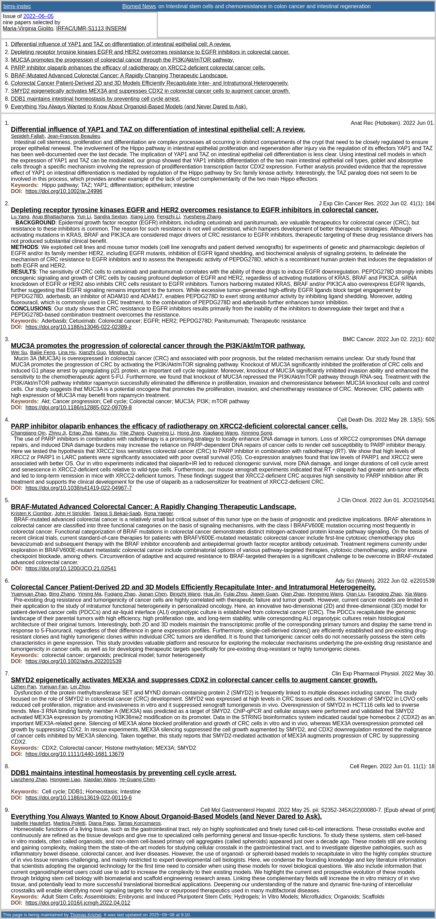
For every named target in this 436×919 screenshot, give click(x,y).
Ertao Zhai (80, 433)
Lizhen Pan (23, 686)
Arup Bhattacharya (53, 216)
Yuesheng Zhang (202, 216)
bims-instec (17, 6)
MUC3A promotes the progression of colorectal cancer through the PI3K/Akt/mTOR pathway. (122, 60)
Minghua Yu (122, 352)
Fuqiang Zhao (120, 594)
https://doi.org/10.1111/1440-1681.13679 (75, 754)
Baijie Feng (42, 352)
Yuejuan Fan (53, 686)
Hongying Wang (325, 594)
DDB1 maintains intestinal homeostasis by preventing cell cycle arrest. (95, 99)
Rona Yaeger (158, 513)
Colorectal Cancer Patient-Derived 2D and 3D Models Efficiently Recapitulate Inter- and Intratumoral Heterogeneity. (150, 83)
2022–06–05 (38, 16)
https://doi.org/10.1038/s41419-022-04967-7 (79, 488)
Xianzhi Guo (92, 352)
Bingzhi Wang (185, 594)
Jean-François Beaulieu (73, 136)
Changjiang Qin (28, 433)
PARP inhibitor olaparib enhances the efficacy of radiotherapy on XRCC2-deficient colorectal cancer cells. (138, 68)
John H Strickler (72, 513)
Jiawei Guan (264, 594)
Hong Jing (188, 433)
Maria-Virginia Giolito (28, 28)
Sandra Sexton (110, 216)
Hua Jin (212, 594)
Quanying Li (160, 433)
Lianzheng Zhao (29, 779)
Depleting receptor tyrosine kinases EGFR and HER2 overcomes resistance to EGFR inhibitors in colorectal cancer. (150, 52)
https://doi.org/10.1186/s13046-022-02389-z (78, 327)
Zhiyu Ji (57, 433)
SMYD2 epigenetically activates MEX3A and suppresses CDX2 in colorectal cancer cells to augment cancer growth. (150, 91)
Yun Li (84, 216)
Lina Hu (67, 352)
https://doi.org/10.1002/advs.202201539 (74, 661)
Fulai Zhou (236, 594)
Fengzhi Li (168, 216)
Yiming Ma (90, 594)
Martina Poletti (69, 823)
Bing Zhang (62, 594)
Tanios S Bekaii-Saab (117, 513)
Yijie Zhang (131, 433)
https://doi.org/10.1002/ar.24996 (64, 191)
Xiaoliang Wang (220, 433)
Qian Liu (355, 594)
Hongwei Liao (65, 779)
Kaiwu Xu (105, 433)
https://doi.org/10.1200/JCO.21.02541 (71, 568)
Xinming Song (256, 433)
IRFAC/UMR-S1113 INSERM (91, 28)
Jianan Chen (153, 594)
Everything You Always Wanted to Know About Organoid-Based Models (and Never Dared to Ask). (129, 107)
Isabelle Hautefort (30, 823)
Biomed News (139, 6)
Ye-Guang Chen (137, 779)
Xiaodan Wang (99, 779)
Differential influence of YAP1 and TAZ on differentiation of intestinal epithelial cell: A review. (121, 44)
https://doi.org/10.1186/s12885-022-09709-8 (79, 407)
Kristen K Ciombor (31, 513)
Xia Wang (415, 594)
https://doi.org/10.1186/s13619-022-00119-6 (79, 798)
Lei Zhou (80, 686)
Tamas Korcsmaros (139, 823)
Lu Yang (20, 216)
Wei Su (19, 352)
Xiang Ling (142, 216)
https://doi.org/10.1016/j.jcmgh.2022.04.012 (78, 903)
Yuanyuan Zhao (28, 594)
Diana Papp (102, 823)
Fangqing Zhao (385, 594)
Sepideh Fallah (27, 136)
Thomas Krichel (85, 914)
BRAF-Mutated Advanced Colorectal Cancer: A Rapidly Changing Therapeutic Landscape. (119, 75)
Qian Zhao (293, 594)
